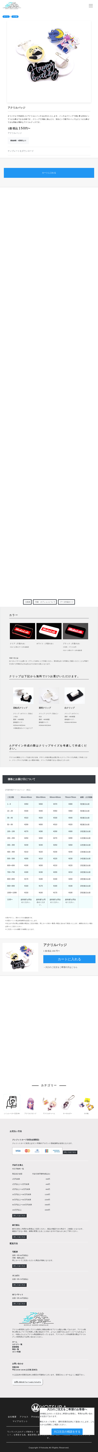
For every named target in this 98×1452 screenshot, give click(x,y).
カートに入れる (49, 173)
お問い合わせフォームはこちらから (27, 1382)
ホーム (6, 16)
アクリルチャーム (49, 1113)
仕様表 (27, 602)
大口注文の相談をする (67, 1431)
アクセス (24, 1417)
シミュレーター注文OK (12, 1113)
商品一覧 (15, 1349)
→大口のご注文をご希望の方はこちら (60, 967)
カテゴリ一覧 (17, 1344)
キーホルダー (67, 1113)
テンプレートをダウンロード (21, 151)
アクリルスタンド (30, 1113)
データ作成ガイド (67, 602)
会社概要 (12, 1417)
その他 (15, 16)
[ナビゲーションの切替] (90, 6)
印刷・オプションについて (45, 602)
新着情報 (15, 1347)
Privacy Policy (39, 1417)
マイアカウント (20, 1421)
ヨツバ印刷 (16, 1352)
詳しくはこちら (70, 1152)
